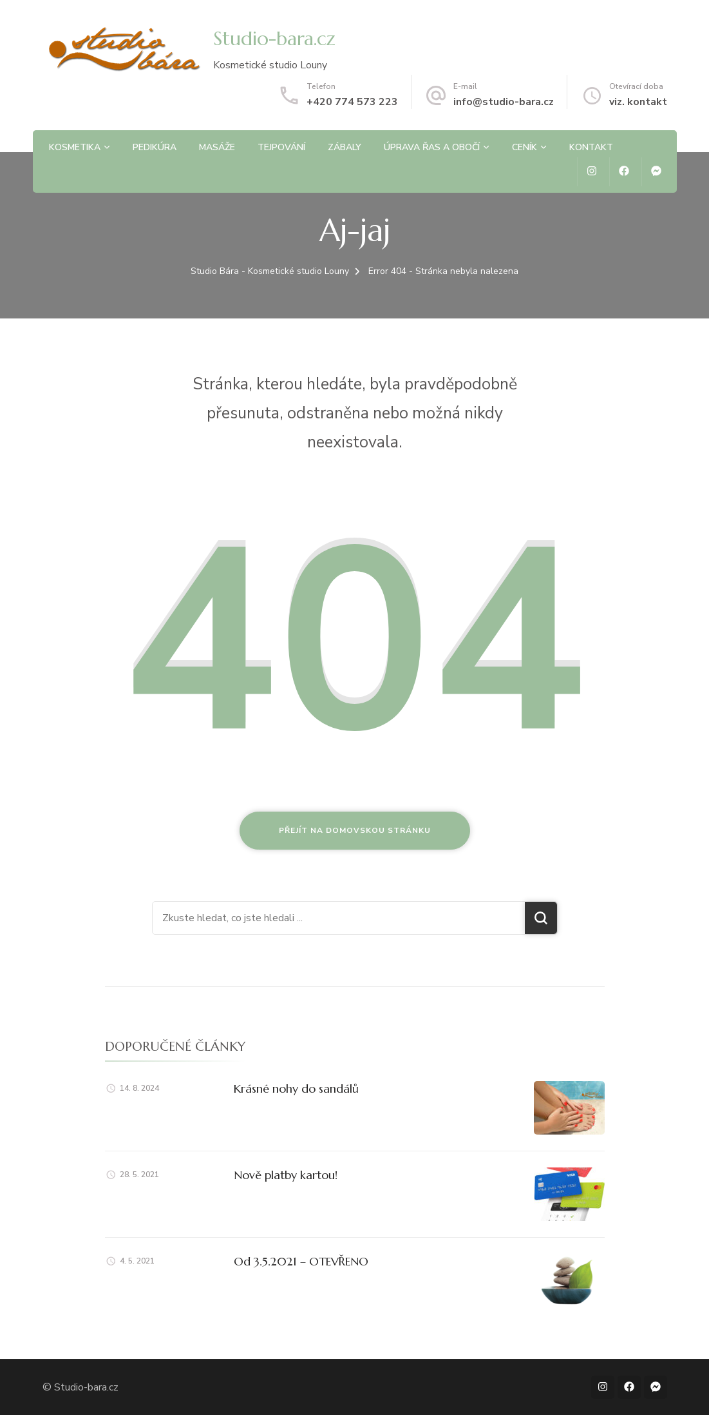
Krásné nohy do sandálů (296, 1088)
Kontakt (591, 147)
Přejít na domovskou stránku (355, 830)
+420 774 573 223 (352, 102)
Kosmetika (74, 147)
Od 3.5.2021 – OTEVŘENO (301, 1261)
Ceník (524, 147)
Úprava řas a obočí (432, 147)
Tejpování (281, 147)
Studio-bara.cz (274, 38)
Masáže (217, 147)
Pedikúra (154, 147)
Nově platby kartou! (285, 1174)
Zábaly (344, 147)
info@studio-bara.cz (503, 102)
